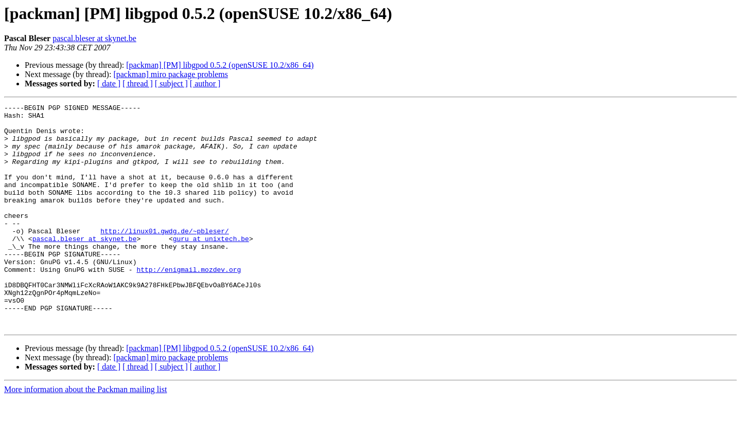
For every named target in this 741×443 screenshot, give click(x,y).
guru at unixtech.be (211, 266)
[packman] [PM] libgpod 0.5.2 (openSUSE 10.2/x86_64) (219, 65)
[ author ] (205, 83)
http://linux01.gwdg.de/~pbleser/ (164, 257)
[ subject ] (171, 83)
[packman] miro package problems (170, 74)
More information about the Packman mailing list (85, 434)
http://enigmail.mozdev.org (188, 303)
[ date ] (108, 83)
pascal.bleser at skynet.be (94, 38)
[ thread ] (137, 83)
